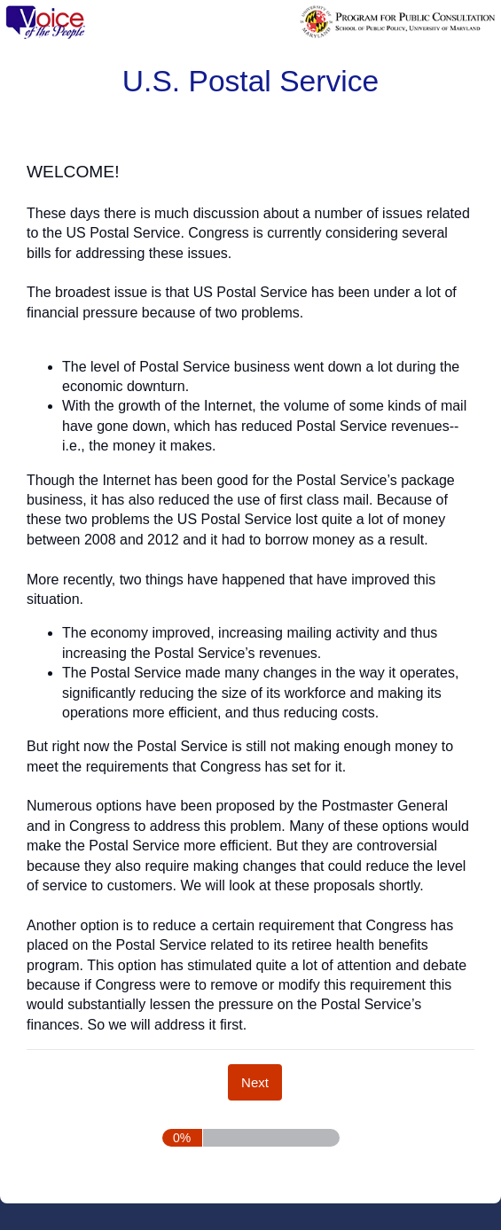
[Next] (255, 1082)
